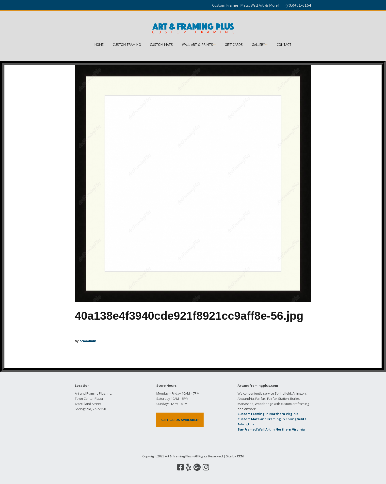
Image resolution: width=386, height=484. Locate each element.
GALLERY (258, 44)
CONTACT (284, 44)
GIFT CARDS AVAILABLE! (180, 419)
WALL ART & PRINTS (197, 44)
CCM (240, 456)
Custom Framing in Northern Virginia (268, 414)
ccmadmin (88, 341)
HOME (99, 44)
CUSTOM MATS (161, 44)
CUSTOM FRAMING (127, 44)
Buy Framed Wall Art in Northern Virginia (271, 429)
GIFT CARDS (234, 44)
